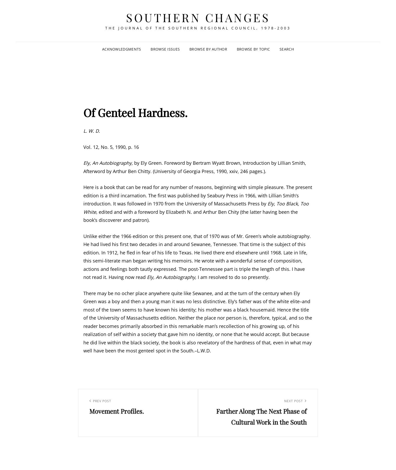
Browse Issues (165, 49)
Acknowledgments (121, 49)
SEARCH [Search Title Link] (287, 49)
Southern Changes (198, 17)
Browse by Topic (253, 49)
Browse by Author (208, 49)
